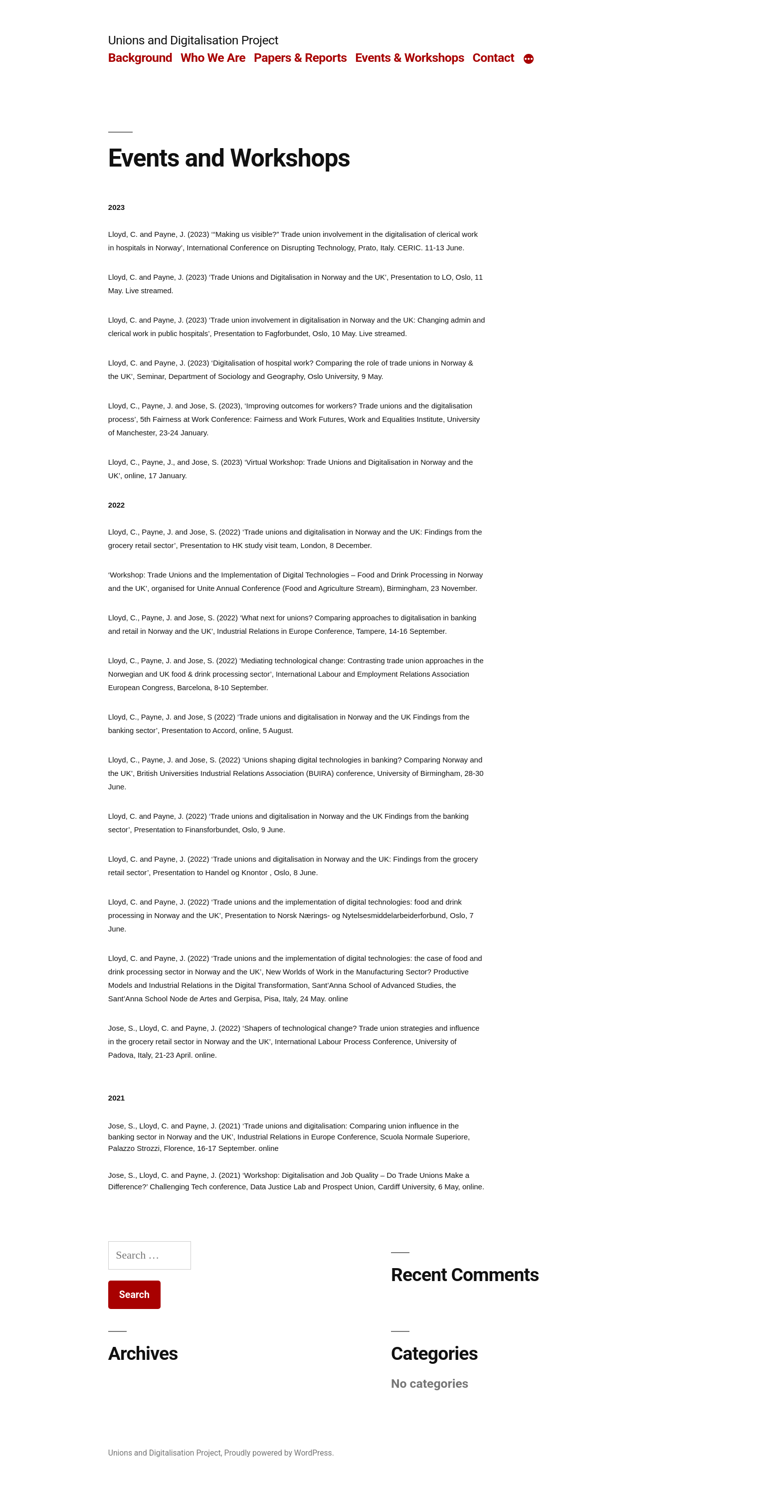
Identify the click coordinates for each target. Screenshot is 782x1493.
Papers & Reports (300, 57)
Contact (493, 57)
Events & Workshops (409, 57)
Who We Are (213, 57)
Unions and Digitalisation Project (193, 40)
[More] (529, 60)
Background (140, 57)
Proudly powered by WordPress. (279, 1453)
